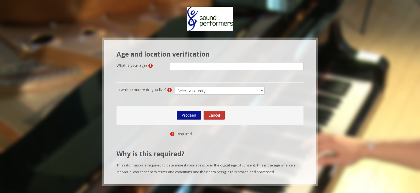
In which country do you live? (141, 89)
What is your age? (132, 65)
